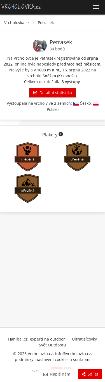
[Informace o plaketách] (61, 135)
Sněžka (49, 75)
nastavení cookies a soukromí (63, 359)
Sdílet (89, 374)
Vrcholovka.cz (16, 22)
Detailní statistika (52, 92)
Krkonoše (67, 75)
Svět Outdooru (52, 345)
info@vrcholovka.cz (73, 353)
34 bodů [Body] (57, 49)
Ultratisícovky (84, 339)
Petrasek (46, 22)
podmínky (24, 359)
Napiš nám (56, 374)
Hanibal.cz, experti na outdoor (36, 339)
